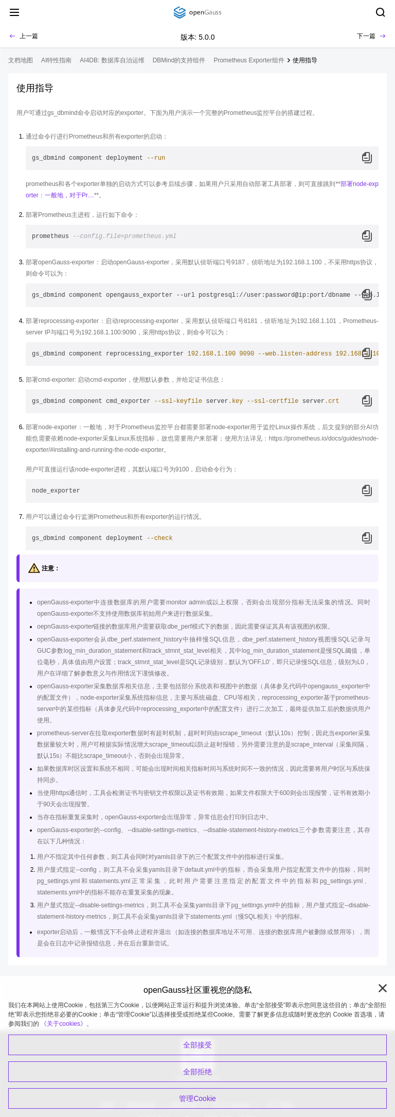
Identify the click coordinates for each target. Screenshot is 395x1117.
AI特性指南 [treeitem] (56, 60)
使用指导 (305, 60)
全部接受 (197, 1045)
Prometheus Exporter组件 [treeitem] (248, 60)
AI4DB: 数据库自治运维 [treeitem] (112, 60)
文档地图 (20, 60)
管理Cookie (197, 1098)
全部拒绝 (197, 1072)
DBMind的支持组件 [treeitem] (179, 60)
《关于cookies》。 (67, 1023)
